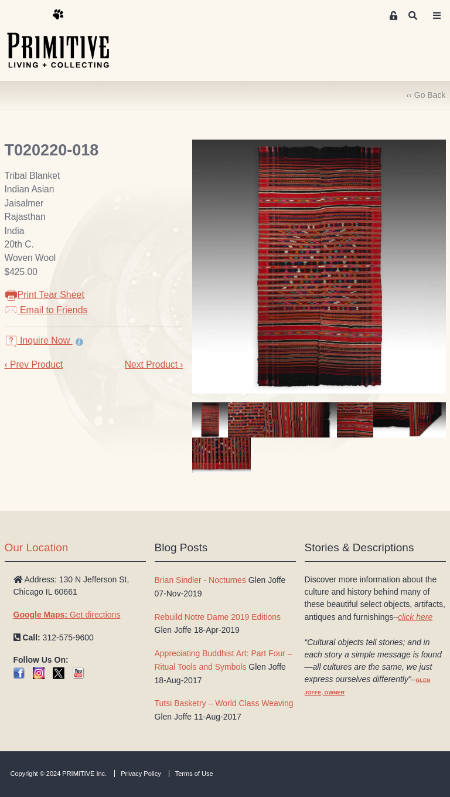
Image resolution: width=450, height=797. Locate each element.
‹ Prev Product (34, 364)
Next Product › (154, 364)
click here (415, 617)
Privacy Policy (141, 773)
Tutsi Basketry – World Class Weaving (224, 703)
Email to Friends (46, 310)
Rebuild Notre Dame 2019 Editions (218, 617)
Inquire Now (39, 340)
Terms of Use (194, 773)
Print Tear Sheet (44, 295)
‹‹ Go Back (426, 95)
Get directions (67, 614)
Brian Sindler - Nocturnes (200, 580)
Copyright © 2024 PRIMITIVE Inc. (59, 773)
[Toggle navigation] (437, 15)
